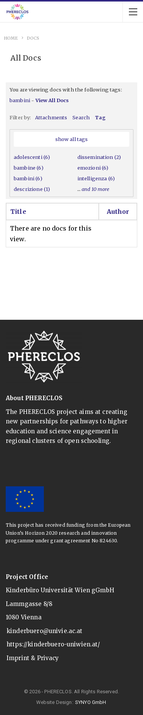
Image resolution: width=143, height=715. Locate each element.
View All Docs (52, 100)
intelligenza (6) (96, 178)
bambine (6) (28, 168)
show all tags (71, 139)
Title (18, 211)
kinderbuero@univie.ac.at (44, 631)
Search (81, 117)
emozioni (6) (93, 168)
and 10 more (96, 189)
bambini (20, 100)
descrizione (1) (32, 189)
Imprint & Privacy (32, 658)
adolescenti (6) (32, 157)
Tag (100, 117)
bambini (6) (28, 178)
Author (118, 211)
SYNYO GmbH (90, 702)
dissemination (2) (99, 157)
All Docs (25, 58)
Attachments (51, 117)
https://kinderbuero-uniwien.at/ (53, 644)
